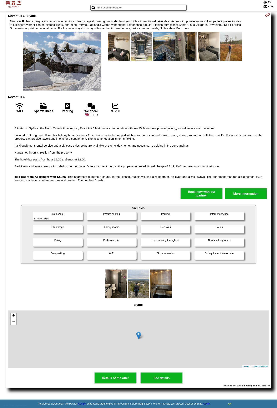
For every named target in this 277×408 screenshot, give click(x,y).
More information (246, 193)
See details (162, 378)
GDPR (206, 403)
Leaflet (246, 366)
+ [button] (13, 316)
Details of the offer (115, 378)
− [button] (13, 322)
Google (82, 403)
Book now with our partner (201, 193)
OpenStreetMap (260, 366)
